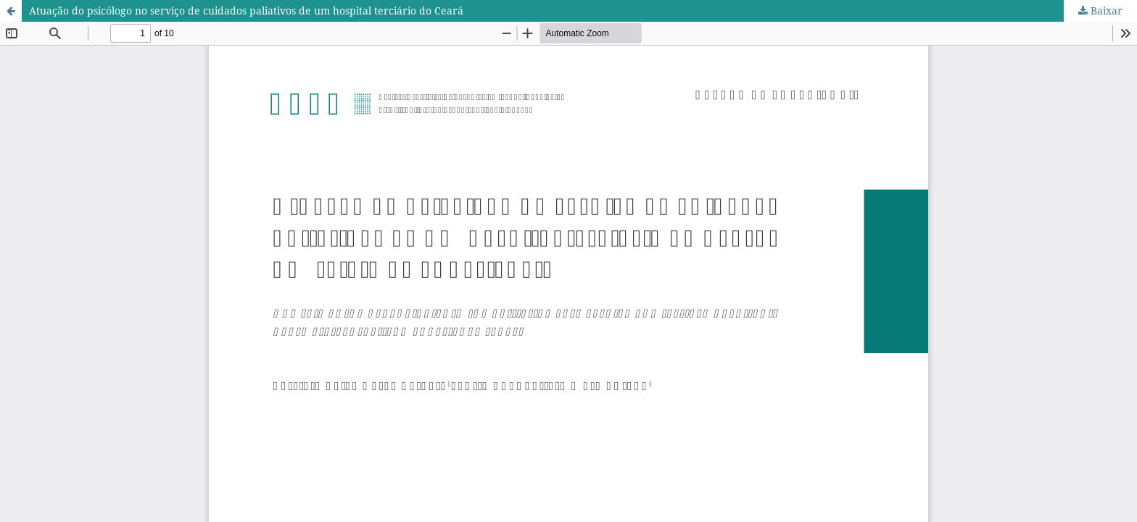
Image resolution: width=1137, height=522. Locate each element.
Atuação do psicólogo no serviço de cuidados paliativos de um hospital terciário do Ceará (246, 10)
